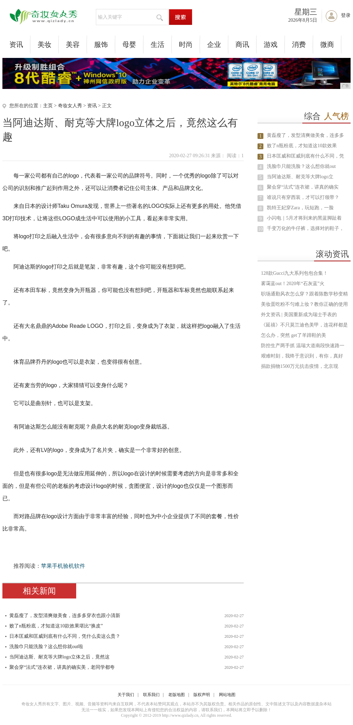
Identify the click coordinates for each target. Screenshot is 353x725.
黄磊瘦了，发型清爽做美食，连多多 (305, 135)
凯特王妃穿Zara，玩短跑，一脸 (300, 207)
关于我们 (126, 694)
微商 (327, 44)
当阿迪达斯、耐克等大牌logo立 (300, 176)
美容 (73, 44)
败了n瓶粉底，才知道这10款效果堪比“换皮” (56, 625)
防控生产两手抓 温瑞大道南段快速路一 (302, 345)
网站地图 (227, 694)
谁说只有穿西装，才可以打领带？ (303, 197)
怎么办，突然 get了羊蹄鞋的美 (293, 335)
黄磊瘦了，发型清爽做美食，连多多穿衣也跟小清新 (64, 615)
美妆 (44, 44)
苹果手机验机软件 (63, 566)
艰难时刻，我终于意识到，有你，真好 (302, 356)
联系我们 (151, 694)
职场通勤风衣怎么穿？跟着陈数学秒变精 (304, 293)
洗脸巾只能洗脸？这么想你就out (301, 166)
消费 (299, 44)
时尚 (186, 44)
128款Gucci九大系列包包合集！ (294, 273)
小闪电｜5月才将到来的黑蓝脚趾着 (304, 218)
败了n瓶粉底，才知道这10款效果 (302, 145)
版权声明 (201, 694)
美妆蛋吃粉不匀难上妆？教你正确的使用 (304, 304)
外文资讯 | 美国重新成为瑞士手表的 (299, 314)
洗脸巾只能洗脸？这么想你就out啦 (46, 646)
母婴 (129, 44)
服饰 (101, 44)
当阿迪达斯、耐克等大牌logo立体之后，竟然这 (59, 656)
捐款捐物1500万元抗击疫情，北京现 (299, 366)
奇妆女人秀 (70, 105)
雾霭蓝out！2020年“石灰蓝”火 (292, 283)
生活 (157, 44)
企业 (214, 44)
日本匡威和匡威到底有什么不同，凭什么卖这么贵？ (64, 636)
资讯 (16, 44)
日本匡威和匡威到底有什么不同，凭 (305, 156)
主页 (48, 105)
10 (260, 229)
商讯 (242, 44)
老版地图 (176, 694)
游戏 (271, 44)
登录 (346, 15)
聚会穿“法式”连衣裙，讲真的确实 (303, 187)
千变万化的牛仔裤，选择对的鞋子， (305, 228)
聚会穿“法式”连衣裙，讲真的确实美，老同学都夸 (62, 667)
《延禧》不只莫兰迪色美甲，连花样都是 (304, 325)
